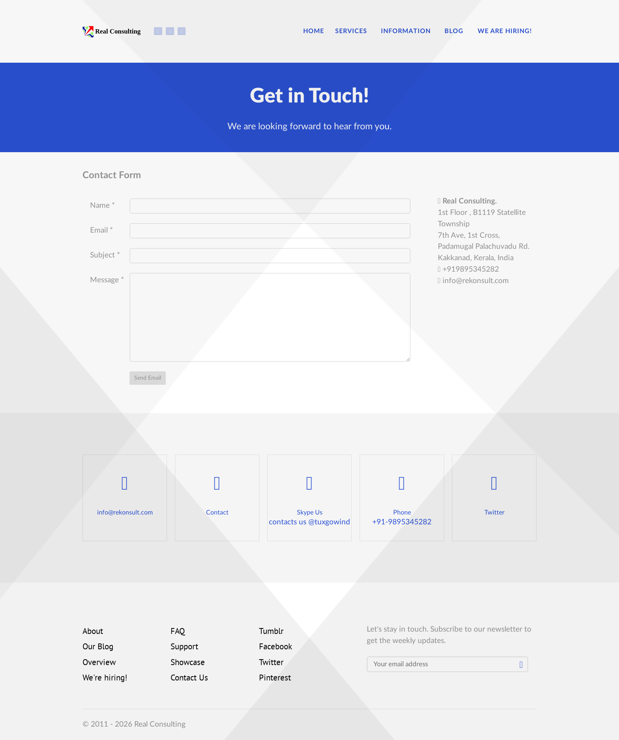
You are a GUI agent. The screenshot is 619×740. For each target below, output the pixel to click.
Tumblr (271, 632)
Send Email (147, 378)
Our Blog (98, 647)
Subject (105, 255)
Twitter (271, 663)
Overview (99, 663)
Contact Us (189, 678)
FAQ (178, 632)
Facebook (275, 647)
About (93, 632)
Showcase (188, 663)
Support (184, 647)
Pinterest (275, 678)
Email (101, 230)
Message (107, 280)
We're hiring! (105, 678)
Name (102, 205)
